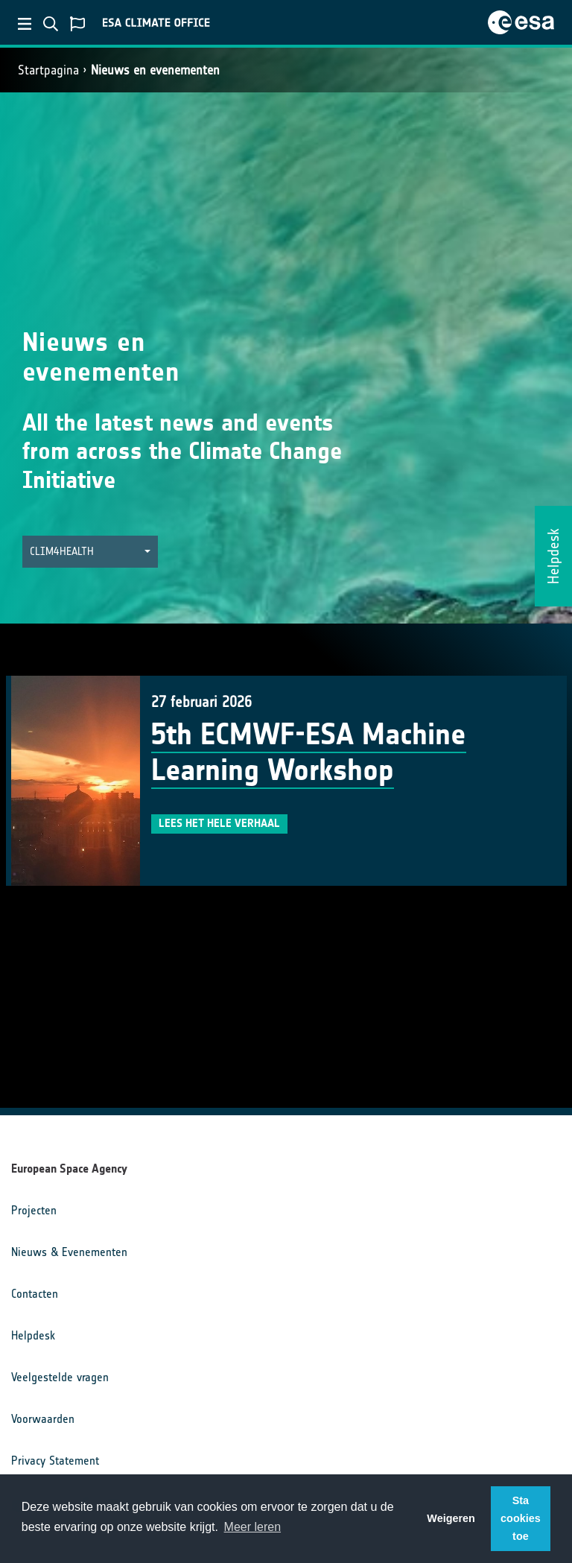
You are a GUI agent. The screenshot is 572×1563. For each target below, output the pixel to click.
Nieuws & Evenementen (69, 1252)
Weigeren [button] (451, 1518)
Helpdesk (33, 1335)
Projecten (34, 1210)
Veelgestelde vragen (60, 1377)
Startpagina (48, 70)
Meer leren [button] (252, 1527)
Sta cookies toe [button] (520, 1518)
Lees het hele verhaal (219, 823)
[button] (90, 552)
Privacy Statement (55, 1460)
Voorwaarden (42, 1419)
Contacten (34, 1294)
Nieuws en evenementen (155, 70)
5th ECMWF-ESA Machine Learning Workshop (308, 752)
